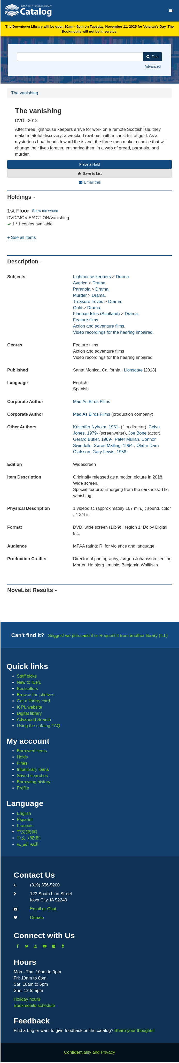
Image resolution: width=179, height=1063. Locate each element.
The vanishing (24, 92)
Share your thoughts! (134, 1030)
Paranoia (81, 289)
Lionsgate (134, 370)
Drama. (123, 276)
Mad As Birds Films (91, 401)
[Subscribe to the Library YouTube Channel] (45, 946)
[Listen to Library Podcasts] (63, 946)
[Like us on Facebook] (17, 946)
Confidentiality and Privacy (89, 1052)
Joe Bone (137, 433)
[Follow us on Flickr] (54, 946)
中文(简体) (27, 831)
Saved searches (32, 775)
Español (25, 819)
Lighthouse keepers (92, 276)
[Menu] (171, 9)
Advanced (153, 66)
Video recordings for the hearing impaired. (113, 332)
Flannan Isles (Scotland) (96, 313)
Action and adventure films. (99, 326)
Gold (77, 307)
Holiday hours (27, 999)
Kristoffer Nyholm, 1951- (96, 426)
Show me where (45, 211)
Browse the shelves (36, 694)
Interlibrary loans (33, 769)
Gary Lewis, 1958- (110, 451)
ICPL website (29, 707)
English (24, 813)
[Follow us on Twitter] (26, 946)
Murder (80, 295)
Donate (37, 917)
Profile (23, 788)
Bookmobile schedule (34, 1005)
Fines (22, 763)
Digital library (29, 713)
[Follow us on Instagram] (36, 946)
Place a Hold (89, 164)
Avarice (80, 282)
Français (25, 825)
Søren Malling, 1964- (114, 445)
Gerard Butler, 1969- (92, 439)
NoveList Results (30, 590)
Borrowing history (33, 781)
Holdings (19, 197)
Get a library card (33, 700)
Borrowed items (32, 750)
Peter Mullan (127, 439)
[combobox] (80, 56)
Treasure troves (88, 301)
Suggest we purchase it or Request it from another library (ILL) (108, 635)
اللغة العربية (27, 844)
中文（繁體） (30, 838)
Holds (22, 757)
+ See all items (21, 237)
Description (22, 261)
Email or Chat (43, 908)
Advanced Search (34, 719)
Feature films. (86, 319)
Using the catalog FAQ (38, 725)
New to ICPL (29, 682)
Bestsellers (27, 688)
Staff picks (27, 676)
